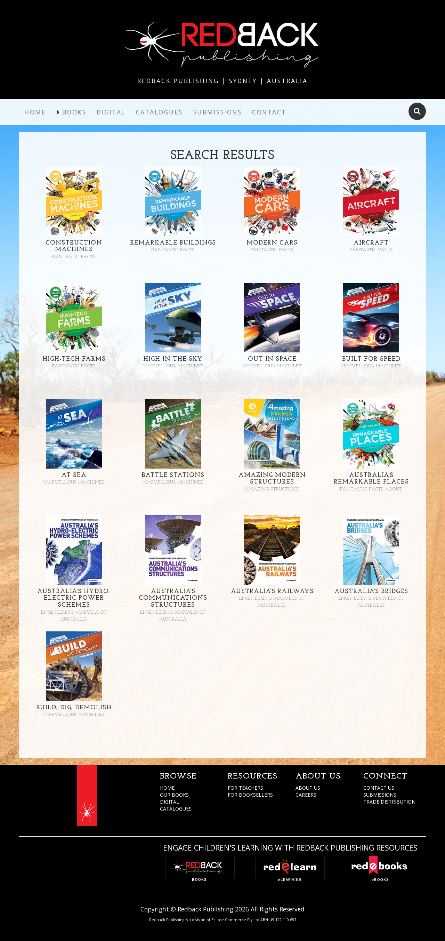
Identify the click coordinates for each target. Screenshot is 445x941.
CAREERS (306, 794)
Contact (269, 112)
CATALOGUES (176, 808)
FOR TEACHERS (245, 787)
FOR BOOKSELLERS (250, 794)
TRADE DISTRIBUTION (389, 801)
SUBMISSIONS (379, 794)
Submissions (217, 112)
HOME (167, 787)
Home (35, 112)
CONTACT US (378, 787)
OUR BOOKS (174, 794)
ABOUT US (308, 787)
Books (74, 112)
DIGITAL (169, 801)
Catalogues (159, 112)
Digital (111, 112)
